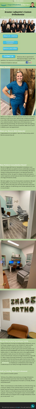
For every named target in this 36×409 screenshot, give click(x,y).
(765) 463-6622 (21, 63)
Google (18, 407)
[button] (1, 9)
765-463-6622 (5, 362)
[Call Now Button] (33, 406)
